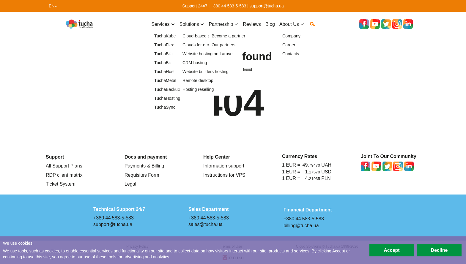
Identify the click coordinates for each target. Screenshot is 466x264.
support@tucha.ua (267, 6)
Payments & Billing (144, 165)
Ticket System (60, 183)
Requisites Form (142, 175)
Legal (130, 183)
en (52, 6)
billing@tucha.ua (301, 225)
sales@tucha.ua (205, 224)
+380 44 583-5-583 (228, 6)
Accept (391, 250)
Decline (439, 250)
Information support (223, 165)
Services (160, 28)
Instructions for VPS (224, 175)
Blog (270, 28)
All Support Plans (64, 165)
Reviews (252, 28)
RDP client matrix (64, 175)
